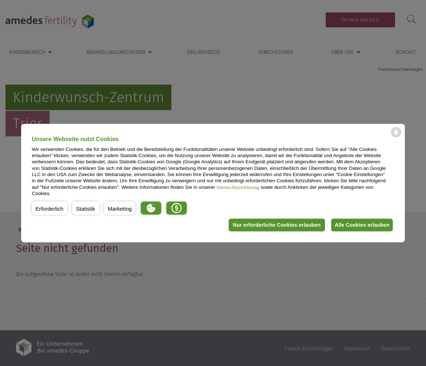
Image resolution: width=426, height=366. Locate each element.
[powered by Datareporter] (396, 137)
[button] (49, 207)
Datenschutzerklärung (238, 187)
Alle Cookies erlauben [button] (361, 225)
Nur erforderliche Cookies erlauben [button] (274, 225)
